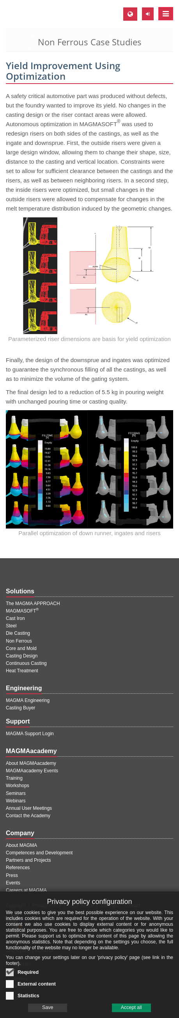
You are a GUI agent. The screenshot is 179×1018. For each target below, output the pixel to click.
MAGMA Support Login (30, 733)
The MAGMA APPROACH (33, 603)
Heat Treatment (22, 670)
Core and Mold (21, 648)
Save (47, 1011)
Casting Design (21, 656)
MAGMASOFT (22, 611)
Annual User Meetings (29, 808)
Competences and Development (39, 852)
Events (13, 883)
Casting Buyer (20, 708)
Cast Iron (15, 618)
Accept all (131, 1011)
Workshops (17, 785)
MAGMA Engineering (28, 700)
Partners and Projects (28, 860)
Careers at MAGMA (26, 890)
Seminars (16, 793)
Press (12, 875)
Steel (11, 626)
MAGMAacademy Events (32, 770)
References (18, 867)
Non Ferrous (19, 641)
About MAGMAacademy (31, 763)
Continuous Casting (26, 663)
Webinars (15, 801)
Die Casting (18, 633)
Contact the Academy (28, 815)
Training (14, 778)
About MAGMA (21, 845)
